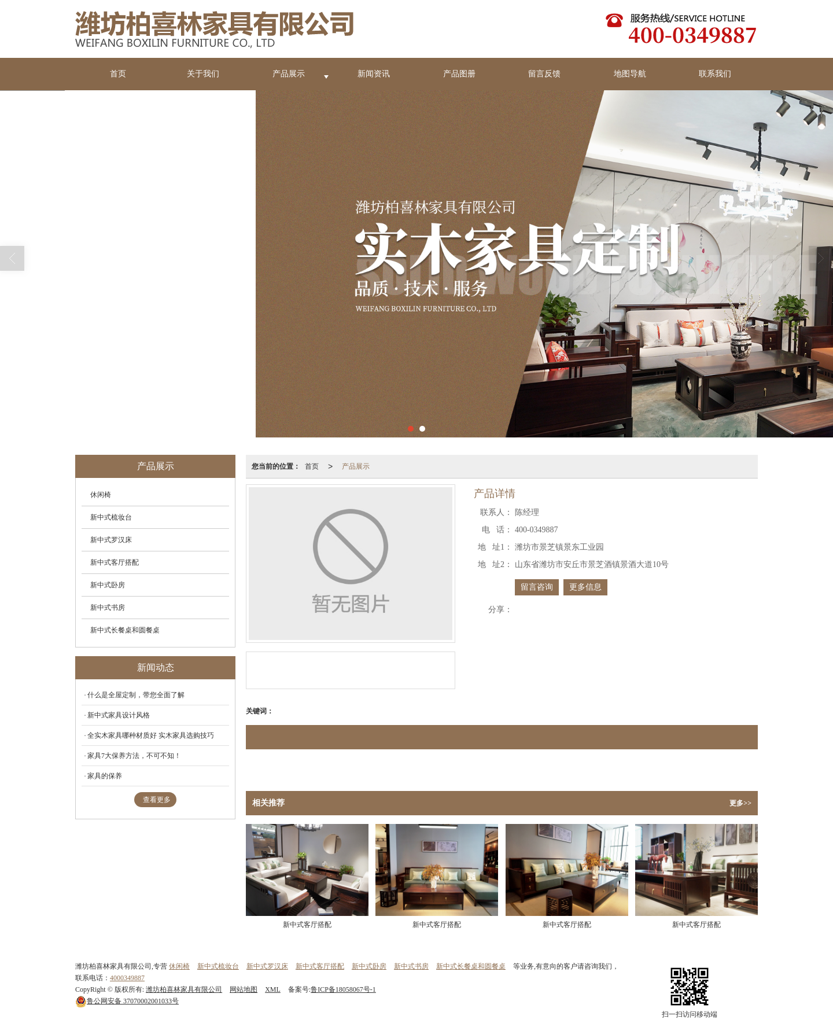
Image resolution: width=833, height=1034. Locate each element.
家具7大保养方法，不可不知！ (134, 756)
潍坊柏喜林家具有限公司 (184, 989)
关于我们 (203, 73)
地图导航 (630, 73)
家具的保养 (104, 776)
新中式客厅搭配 (114, 562)
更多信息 (585, 587)
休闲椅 (100, 495)
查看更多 (157, 800)
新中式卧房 (107, 585)
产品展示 (288, 73)
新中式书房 (107, 608)
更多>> (740, 803)
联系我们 (715, 73)
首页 (118, 73)
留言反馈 (544, 73)
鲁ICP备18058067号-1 (343, 989)
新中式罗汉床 (111, 540)
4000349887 (127, 978)
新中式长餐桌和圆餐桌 (125, 630)
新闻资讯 (373, 73)
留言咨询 (537, 587)
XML (273, 989)
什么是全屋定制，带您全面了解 (136, 695)
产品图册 (459, 73)
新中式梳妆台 (111, 517)
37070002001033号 (127, 1001)
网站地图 (243, 989)
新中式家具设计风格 (118, 715)
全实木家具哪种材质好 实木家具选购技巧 (150, 735)
